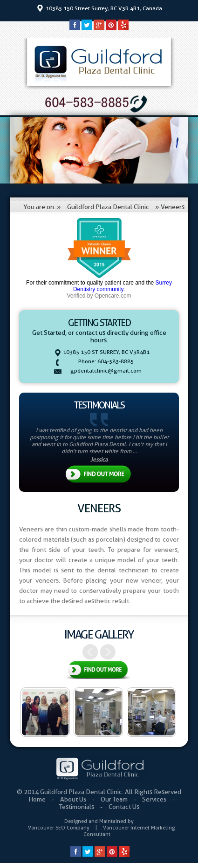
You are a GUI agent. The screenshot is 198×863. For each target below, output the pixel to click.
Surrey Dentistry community (122, 285)
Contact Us (124, 806)
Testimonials (77, 806)
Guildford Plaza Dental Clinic (108, 207)
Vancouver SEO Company (58, 827)
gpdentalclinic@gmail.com (106, 370)
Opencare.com (113, 295)
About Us (74, 799)
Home (37, 799)
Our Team (115, 799)
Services (155, 799)
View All (98, 671)
